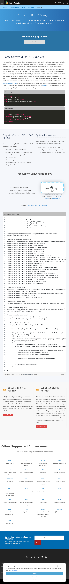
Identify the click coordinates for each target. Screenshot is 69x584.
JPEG (26, 468)
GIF (26, 459)
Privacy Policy (56, 198)
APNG (43, 477)
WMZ (9, 507)
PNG (26, 477)
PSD (59, 477)
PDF (26, 498)
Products (22, 562)
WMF (9, 498)
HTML (43, 498)
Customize (20, 578)
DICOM (43, 459)
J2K (59, 468)
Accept (34, 573)
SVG (26, 486)
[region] (34, 294)
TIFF (42, 486)
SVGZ (42, 507)
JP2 (43, 468)
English (58, 3)
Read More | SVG (41, 426)
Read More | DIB (8, 414)
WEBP (59, 486)
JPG (9, 468)
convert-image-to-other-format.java (13, 374)
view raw (63, 374)
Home (2, 562)
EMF (59, 459)
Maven (44, 85)
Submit (38, 541)
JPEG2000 (10, 477)
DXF (9, 486)
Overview (34, 42)
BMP (9, 459)
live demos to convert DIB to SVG (38, 205)
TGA (26, 507)
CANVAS (59, 507)
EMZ (59, 498)
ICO (10, 519)
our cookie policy (14, 570)
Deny (49, 578)
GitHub (35, 374)
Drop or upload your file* (52, 189)
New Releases (43, 562)
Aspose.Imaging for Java (10, 83)
